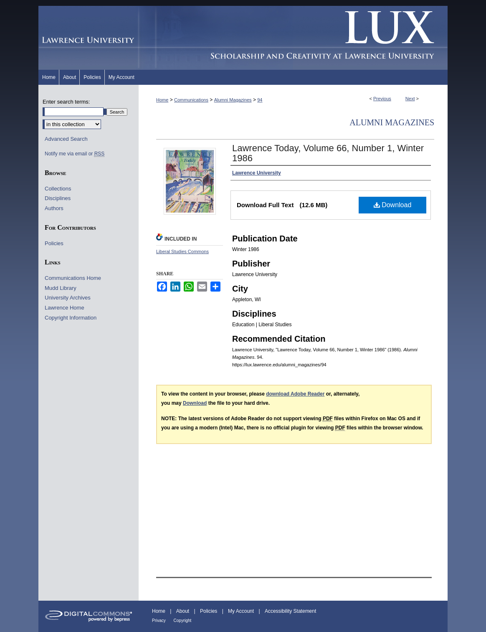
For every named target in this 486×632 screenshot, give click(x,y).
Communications (191, 99)
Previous (382, 98)
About (183, 611)
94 (259, 99)
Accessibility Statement (290, 611)
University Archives (68, 297)
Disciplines (58, 198)
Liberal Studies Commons (182, 251)
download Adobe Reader (295, 394)
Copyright (183, 620)
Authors (54, 208)
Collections (58, 188)
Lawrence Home (64, 308)
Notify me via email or (74, 154)
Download (393, 204)
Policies (54, 243)
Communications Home (73, 278)
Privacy (159, 620)
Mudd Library (60, 288)
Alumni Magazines (233, 99)
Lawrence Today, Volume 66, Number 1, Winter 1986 (328, 153)
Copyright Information (70, 318)
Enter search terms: (66, 102)
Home (162, 99)
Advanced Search (66, 139)
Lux (293, 38)
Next (410, 98)
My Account (241, 611)
